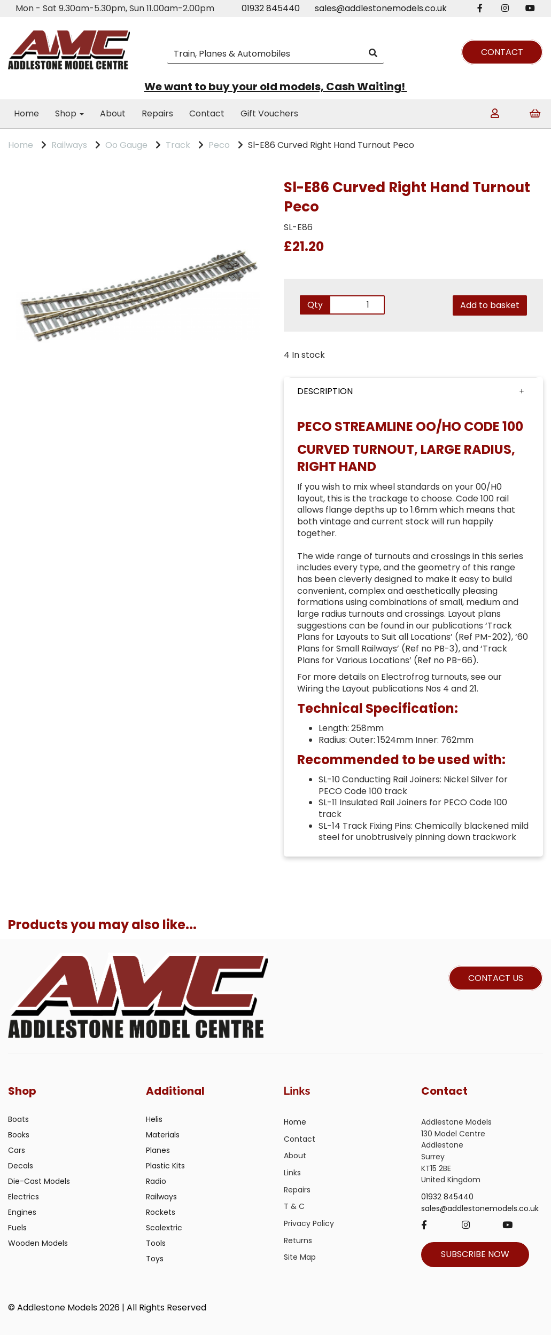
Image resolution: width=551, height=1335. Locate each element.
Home (26, 113)
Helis (154, 1119)
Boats (18, 1119)
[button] (413, 391)
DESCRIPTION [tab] (325, 391)
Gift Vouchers (269, 113)
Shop (69, 113)
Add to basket (489, 305)
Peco (219, 145)
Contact (206, 113)
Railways (69, 145)
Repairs (157, 113)
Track (178, 145)
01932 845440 (271, 8)
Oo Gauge (126, 145)
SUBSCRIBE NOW (475, 1254)
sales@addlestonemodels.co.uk (381, 8)
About (113, 113)
